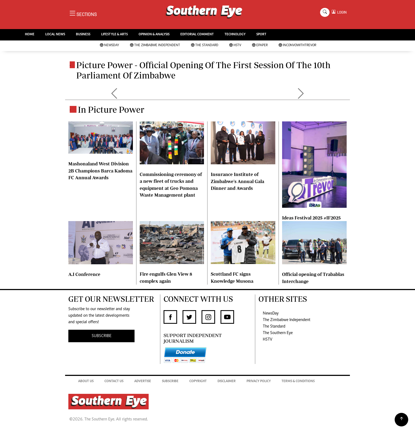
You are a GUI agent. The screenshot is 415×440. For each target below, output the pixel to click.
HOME (29, 34)
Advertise (142, 381)
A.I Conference (84, 274)
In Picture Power (111, 109)
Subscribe (170, 381)
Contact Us (113, 381)
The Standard (204, 45)
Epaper (260, 45)
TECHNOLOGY (235, 34)
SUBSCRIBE (101, 336)
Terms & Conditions (298, 381)
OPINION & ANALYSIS (154, 34)
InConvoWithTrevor (297, 45)
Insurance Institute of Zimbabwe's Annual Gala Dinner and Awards (237, 181)
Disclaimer (227, 381)
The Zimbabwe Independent (155, 45)
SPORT (261, 34)
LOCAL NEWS (55, 34)
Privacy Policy (259, 381)
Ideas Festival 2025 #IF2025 (311, 217)
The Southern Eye (278, 333)
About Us (86, 381)
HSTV (235, 45)
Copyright (198, 381)
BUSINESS (83, 34)
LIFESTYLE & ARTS (114, 34)
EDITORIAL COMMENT (197, 34)
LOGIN (341, 12)
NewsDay (109, 45)
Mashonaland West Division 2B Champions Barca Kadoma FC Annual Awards (100, 170)
